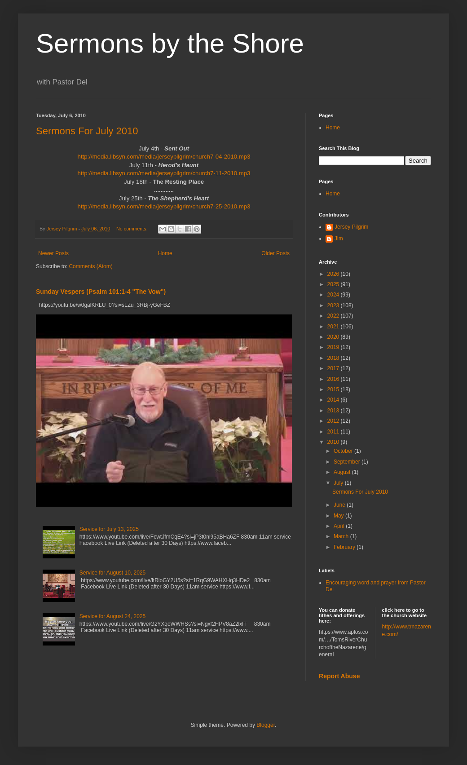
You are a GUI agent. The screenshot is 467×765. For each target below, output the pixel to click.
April (340, 526)
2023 (334, 305)
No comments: (132, 228)
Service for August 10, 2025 (112, 573)
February (345, 547)
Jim (339, 238)
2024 (334, 295)
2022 (334, 316)
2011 (334, 432)
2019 (334, 347)
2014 (334, 400)
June (340, 505)
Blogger (265, 725)
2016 (334, 379)
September (347, 462)
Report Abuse (339, 676)
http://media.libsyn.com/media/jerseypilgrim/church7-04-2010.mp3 (164, 156)
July (339, 483)
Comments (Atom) (90, 266)
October (344, 451)
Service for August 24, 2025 (112, 616)
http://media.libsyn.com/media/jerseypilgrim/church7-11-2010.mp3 (164, 173)
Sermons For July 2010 (87, 131)
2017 (334, 368)
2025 (334, 284)
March (342, 536)
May (339, 516)
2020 (334, 337)
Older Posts (275, 253)
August (343, 472)
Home (165, 253)
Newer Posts (53, 253)
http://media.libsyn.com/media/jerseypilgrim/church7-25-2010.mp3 (164, 206)
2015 (334, 389)
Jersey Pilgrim (351, 227)
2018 (334, 358)
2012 (334, 421)
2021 (334, 326)
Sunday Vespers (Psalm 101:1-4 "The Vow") (101, 291)
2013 (334, 410)
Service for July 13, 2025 (109, 529)
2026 (334, 274)
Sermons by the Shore (170, 43)
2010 (334, 442)
